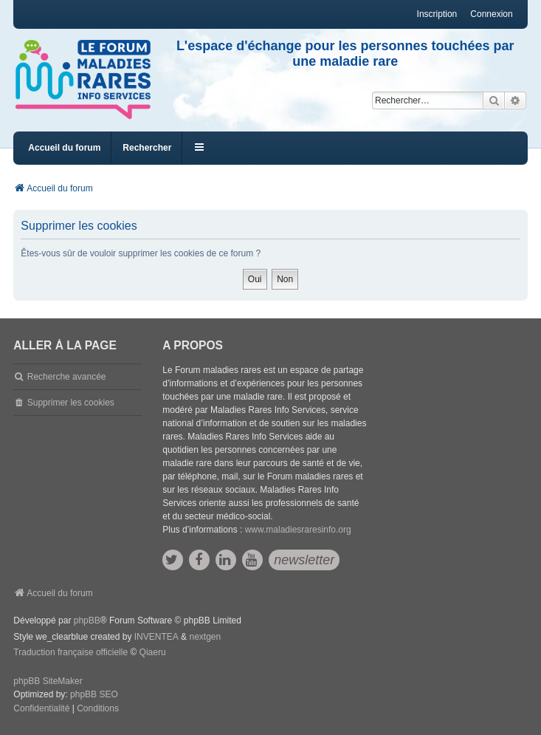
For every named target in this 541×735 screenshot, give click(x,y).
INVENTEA (156, 637)
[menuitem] (41, 709)
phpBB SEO (94, 694)
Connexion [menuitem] (491, 14)
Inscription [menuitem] (437, 14)
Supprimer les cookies (70, 402)
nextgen (205, 637)
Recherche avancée (66, 377)
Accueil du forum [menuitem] (64, 148)
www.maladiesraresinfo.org (298, 529)
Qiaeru (152, 652)
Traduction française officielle (70, 652)
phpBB (87, 620)
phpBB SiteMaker (47, 681)
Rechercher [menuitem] (147, 148)
